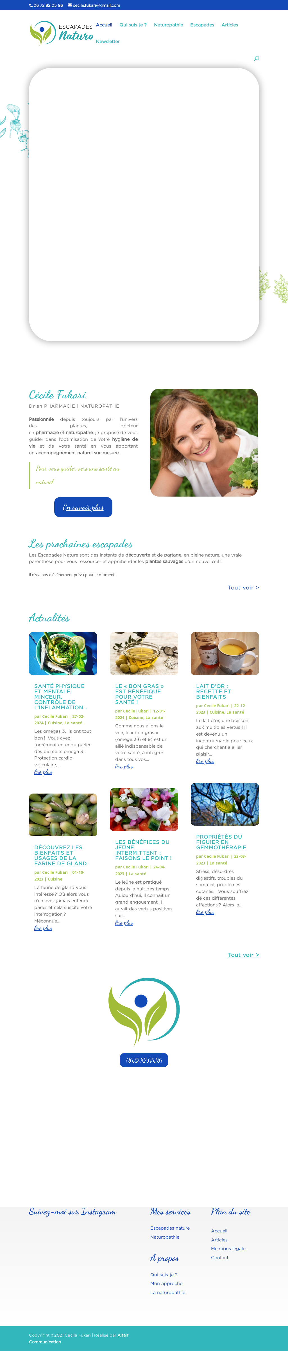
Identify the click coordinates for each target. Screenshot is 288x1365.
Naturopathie (168, 25)
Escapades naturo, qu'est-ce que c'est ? (90, 101)
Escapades (202, 25)
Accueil (104, 25)
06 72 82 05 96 (48, 5)
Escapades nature (170, 1227)
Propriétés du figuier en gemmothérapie (221, 842)
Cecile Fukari (55, 716)
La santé (73, 722)
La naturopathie (167, 1292)
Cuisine (55, 722)
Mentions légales (229, 1248)
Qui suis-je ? (133, 25)
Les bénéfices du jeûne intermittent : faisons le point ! (143, 850)
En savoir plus (72, 319)
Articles (229, 25)
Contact (219, 1257)
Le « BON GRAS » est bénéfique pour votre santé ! (139, 694)
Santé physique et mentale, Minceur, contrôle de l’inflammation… (60, 696)
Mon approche (166, 1283)
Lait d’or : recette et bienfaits (213, 691)
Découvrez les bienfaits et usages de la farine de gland (60, 855)
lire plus (43, 771)
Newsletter (107, 41)
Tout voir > (243, 955)
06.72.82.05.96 (144, 1060)
